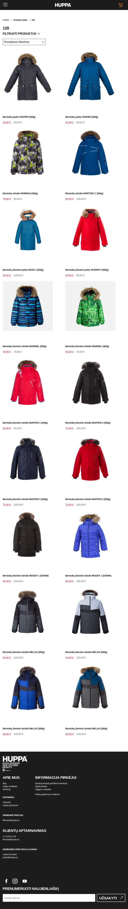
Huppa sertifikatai (10, 786)
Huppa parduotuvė (10, 805)
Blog (4, 783)
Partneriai (7, 802)
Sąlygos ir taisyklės (43, 789)
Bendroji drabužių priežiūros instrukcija (51, 783)
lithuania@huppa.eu (11, 820)
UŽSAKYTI (108, 898)
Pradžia (6, 20)
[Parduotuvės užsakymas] (24, 42)
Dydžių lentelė (41, 786)
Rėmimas (7, 789)
